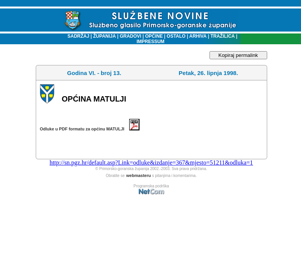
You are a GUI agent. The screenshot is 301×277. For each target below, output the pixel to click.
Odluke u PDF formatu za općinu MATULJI (90, 129)
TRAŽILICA (222, 36)
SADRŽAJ (77, 36)
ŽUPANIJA (104, 36)
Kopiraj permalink (238, 55)
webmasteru (138, 175)
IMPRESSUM (150, 41)
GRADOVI (130, 36)
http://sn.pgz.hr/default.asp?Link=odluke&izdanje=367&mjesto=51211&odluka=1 (151, 162)
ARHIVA (197, 36)
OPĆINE (154, 36)
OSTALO (176, 36)
